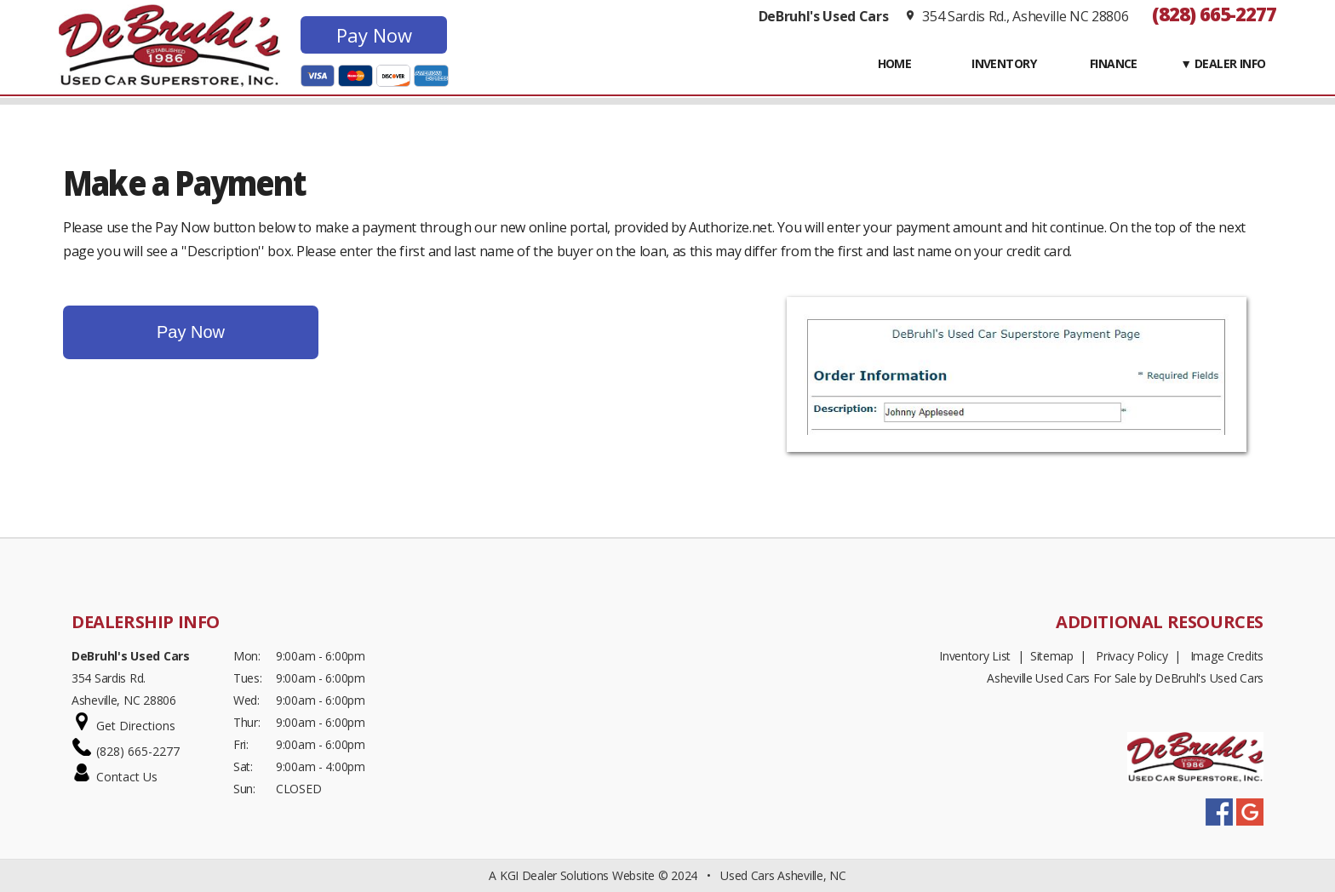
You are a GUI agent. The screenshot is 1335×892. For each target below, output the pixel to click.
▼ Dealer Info (1223, 63)
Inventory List (975, 656)
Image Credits (1226, 656)
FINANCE (1113, 63)
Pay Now (374, 35)
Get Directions (135, 726)
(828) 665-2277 (1214, 13)
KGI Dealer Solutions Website (577, 875)
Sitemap (1052, 656)
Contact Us (127, 777)
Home (895, 63)
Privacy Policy (1131, 656)
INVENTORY (1003, 63)
